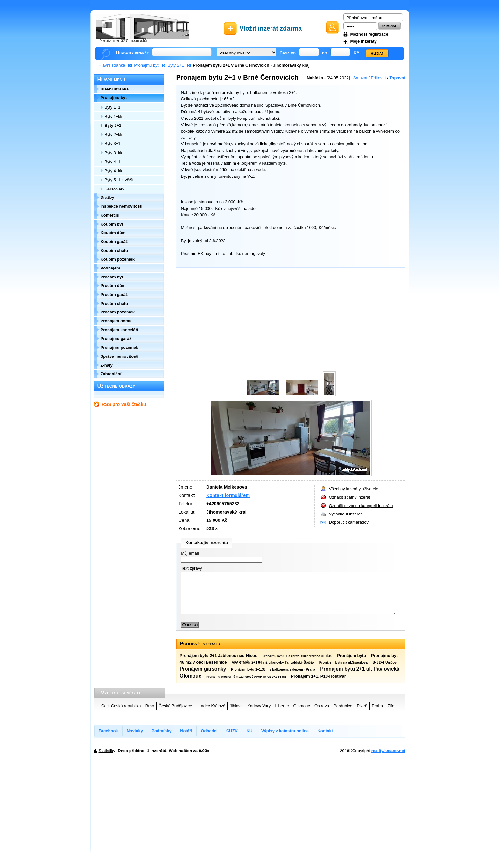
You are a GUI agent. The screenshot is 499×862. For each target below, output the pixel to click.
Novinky (135, 731)
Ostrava (321, 705)
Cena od (287, 52)
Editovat (378, 77)
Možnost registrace (369, 34)
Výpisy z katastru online (285, 731)
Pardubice (343, 705)
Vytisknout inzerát (345, 514)
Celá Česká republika (121, 705)
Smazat (360, 77)
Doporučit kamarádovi (349, 522)
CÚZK (232, 731)
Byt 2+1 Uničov (385, 662)
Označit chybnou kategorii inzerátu (361, 505)
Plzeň (362, 705)
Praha (377, 705)
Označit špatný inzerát (349, 497)
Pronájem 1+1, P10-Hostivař (318, 676)
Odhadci (209, 731)
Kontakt (325, 731)
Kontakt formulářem (228, 495)
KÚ (250, 731)
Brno (149, 705)
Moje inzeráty (363, 41)
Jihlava (236, 705)
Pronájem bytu (351, 655)
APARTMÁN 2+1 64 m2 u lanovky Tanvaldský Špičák (273, 662)
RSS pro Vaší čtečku (124, 404)
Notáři (186, 731)
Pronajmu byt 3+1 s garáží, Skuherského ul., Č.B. (297, 655)
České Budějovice (175, 705)
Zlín (390, 705)
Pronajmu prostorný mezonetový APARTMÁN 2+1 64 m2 (246, 676)
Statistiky (107, 750)
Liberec (282, 705)
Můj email (190, 553)
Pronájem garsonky (203, 669)
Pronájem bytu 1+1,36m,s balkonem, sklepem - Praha (273, 669)
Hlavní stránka (112, 65)
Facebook (108, 731)
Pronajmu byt (146, 65)
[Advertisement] (289, 319)
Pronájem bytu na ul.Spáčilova (343, 662)
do (324, 52)
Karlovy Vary (259, 705)
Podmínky (161, 731)
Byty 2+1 (176, 65)
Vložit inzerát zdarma (271, 28)
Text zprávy (191, 568)
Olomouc (301, 705)
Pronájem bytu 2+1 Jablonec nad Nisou (218, 655)
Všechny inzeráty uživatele (353, 488)
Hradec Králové (211, 705)
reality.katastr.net (388, 750)
